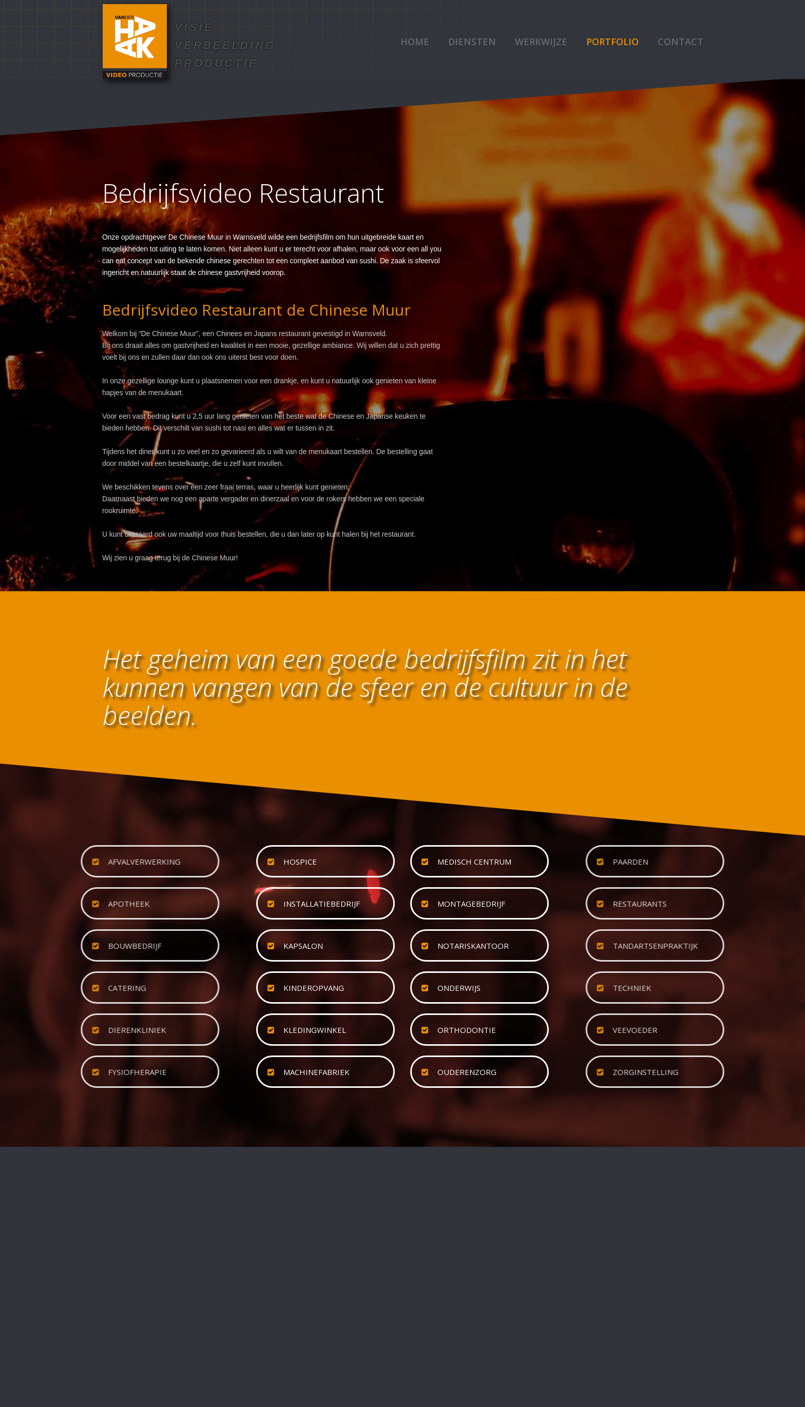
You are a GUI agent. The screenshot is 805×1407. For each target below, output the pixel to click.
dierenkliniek (61, 1030)
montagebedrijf (471, 903)
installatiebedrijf (321, 903)
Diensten (472, 41)
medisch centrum (474, 861)
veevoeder (710, 1030)
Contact (680, 41)
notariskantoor (473, 946)
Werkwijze (541, 41)
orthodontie (466, 1030)
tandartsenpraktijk (731, 946)
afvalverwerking (68, 861)
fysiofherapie (61, 1072)
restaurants (715, 903)
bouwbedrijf (59, 946)
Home (414, 41)
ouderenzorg (466, 1072)
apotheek (53, 903)
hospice (300, 861)
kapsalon (303, 946)
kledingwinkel (314, 1030)
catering (51, 988)
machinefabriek (316, 1072)
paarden (706, 861)
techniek (707, 988)
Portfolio (612, 41)
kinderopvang (313, 988)
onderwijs (459, 988)
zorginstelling (721, 1072)
